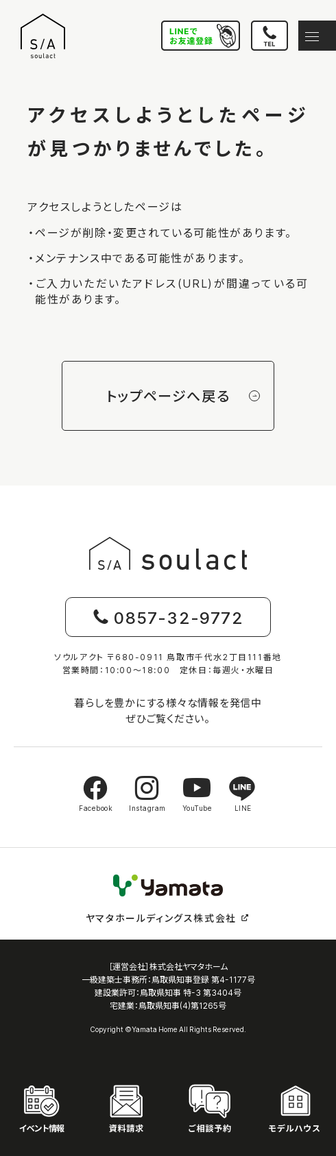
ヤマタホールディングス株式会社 (168, 918)
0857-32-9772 (168, 617)
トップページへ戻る (183, 395)
